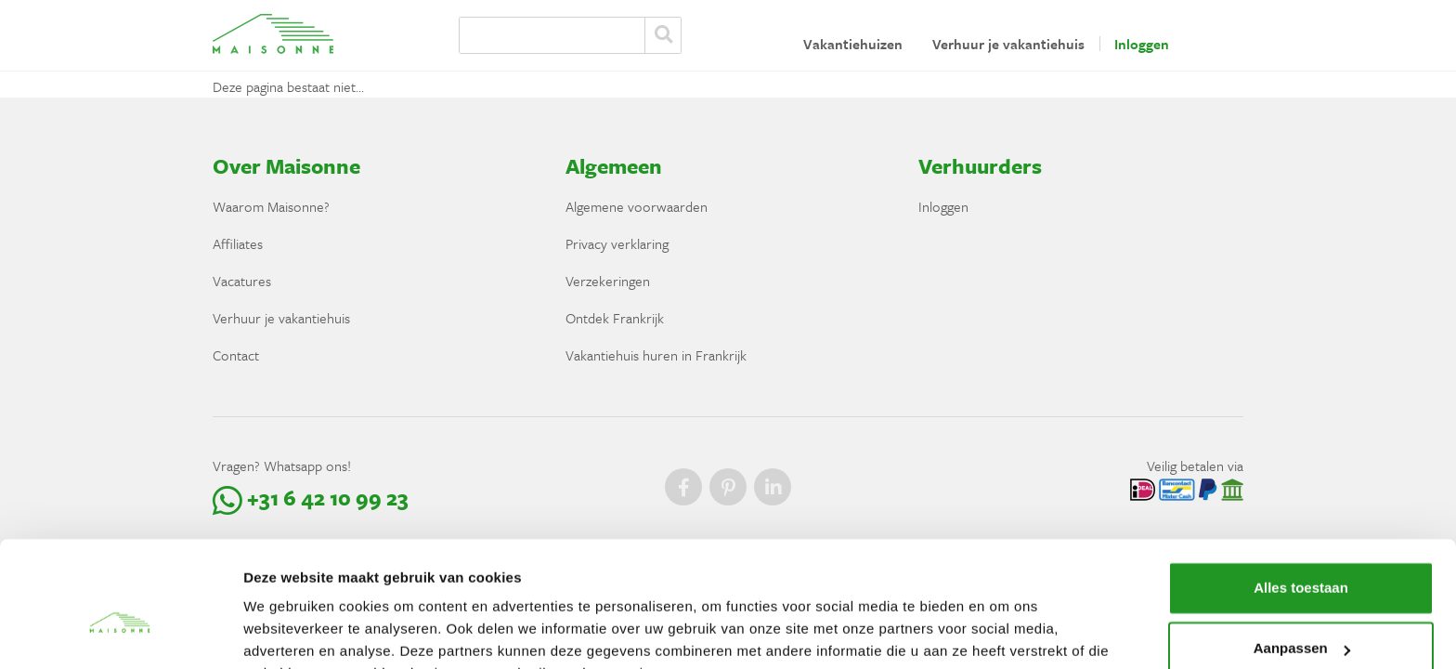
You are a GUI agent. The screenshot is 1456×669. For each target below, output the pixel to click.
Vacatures (242, 280)
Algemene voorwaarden (637, 206)
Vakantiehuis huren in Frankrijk (656, 355)
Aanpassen (1302, 556)
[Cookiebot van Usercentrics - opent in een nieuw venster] (120, 633)
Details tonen (287, 632)
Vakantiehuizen (853, 43)
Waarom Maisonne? (271, 206)
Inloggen (1141, 43)
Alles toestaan (1301, 496)
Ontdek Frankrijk (615, 318)
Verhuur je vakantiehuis (1008, 43)
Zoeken (663, 35)
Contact (236, 355)
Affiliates (238, 243)
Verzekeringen (608, 280)
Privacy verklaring (617, 243)
